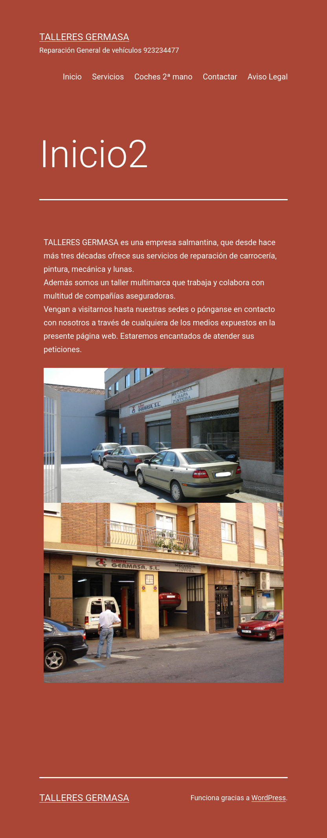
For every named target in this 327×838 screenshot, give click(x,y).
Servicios (108, 76)
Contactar (220, 76)
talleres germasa (84, 36)
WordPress (269, 798)
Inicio (72, 76)
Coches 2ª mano (163, 76)
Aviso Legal (268, 76)
